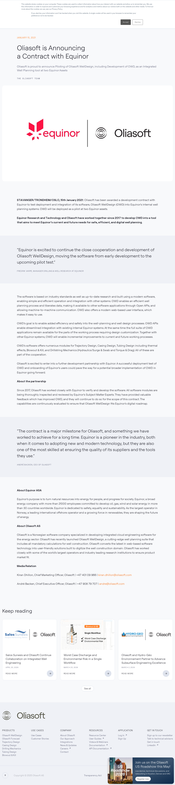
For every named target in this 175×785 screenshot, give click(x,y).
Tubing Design (9, 751)
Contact (64, 751)
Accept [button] (125, 22)
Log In (122, 735)
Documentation (98, 745)
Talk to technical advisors (160, 738)
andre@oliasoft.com (112, 583)
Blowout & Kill (9, 755)
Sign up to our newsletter (160, 735)
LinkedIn (153, 745)
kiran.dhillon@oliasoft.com (115, 575)
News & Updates (68, 745)
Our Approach (67, 738)
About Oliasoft (67, 735)
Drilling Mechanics (11, 748)
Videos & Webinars (98, 742)
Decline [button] (138, 22)
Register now (143, 779)
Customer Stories (40, 738)
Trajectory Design (11, 742)
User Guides (96, 738)
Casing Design (9, 745)
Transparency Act (93, 775)
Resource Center (97, 735)
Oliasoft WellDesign (12, 735)
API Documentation (100, 748)
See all (87, 688)
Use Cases (36, 735)
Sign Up (122, 738)
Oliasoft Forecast (11, 738)
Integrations (66, 742)
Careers (65, 748)
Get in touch (153, 742)
